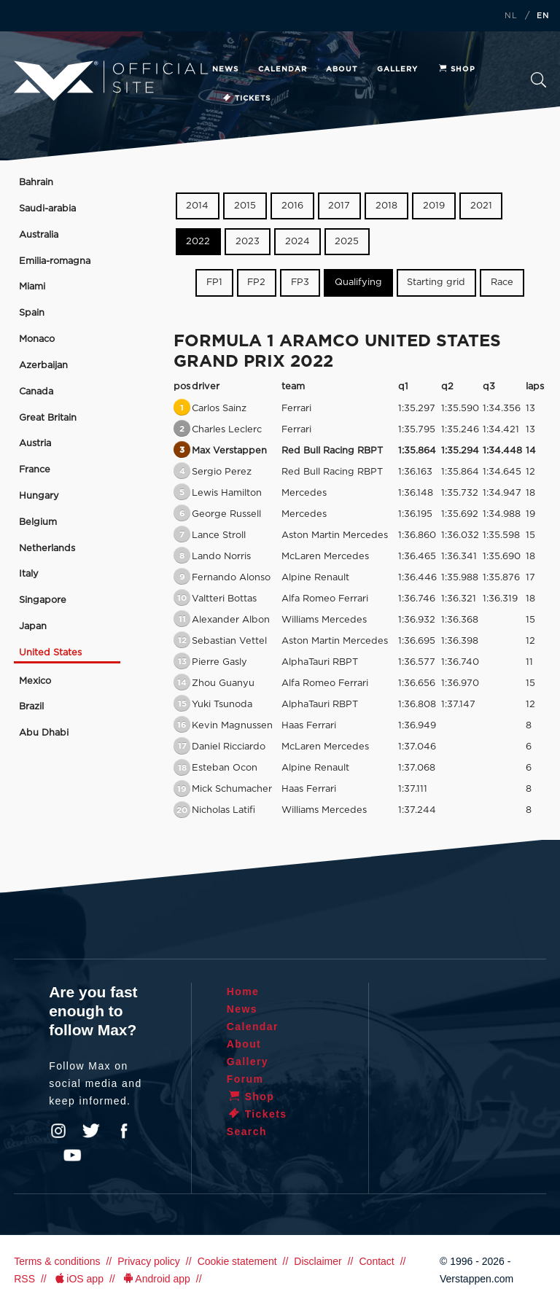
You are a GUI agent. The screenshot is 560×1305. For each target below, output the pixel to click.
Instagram (58, 1130)
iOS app (78, 1279)
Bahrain (36, 182)
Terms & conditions (57, 1261)
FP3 (300, 282)
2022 (198, 241)
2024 (297, 241)
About (341, 69)
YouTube (72, 1155)
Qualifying (358, 282)
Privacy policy (148, 1261)
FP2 (256, 282)
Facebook (123, 1130)
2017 (339, 206)
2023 (248, 241)
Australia (38, 235)
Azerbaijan (43, 365)
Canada (36, 392)
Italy (29, 574)
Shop (456, 69)
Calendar (282, 69)
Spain (31, 313)
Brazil (31, 707)
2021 (481, 206)
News (225, 69)
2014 (197, 206)
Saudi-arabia (47, 209)
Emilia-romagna (54, 261)
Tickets (246, 98)
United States (50, 653)
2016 (292, 206)
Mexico (35, 681)
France (34, 470)
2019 (434, 206)
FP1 (214, 282)
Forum (245, 1079)
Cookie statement (237, 1261)
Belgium (38, 522)
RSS (24, 1279)
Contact (376, 1261)
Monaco (37, 339)
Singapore (42, 600)
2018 (386, 206)
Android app (155, 1279)
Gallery (397, 69)
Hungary (39, 496)
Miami (32, 287)
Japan (33, 626)
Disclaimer (317, 1261)
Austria (35, 443)
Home (243, 991)
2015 (245, 206)
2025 (347, 241)
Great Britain (48, 418)
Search (538, 79)
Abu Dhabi (44, 733)
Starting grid (436, 282)
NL (511, 16)
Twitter (91, 1130)
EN (543, 16)
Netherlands (47, 548)
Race (502, 282)
